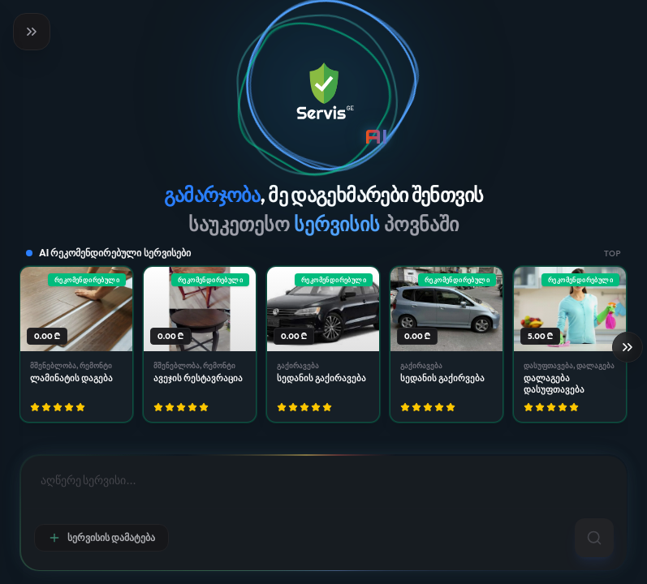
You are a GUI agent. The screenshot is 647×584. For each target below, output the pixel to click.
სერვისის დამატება (101, 537)
